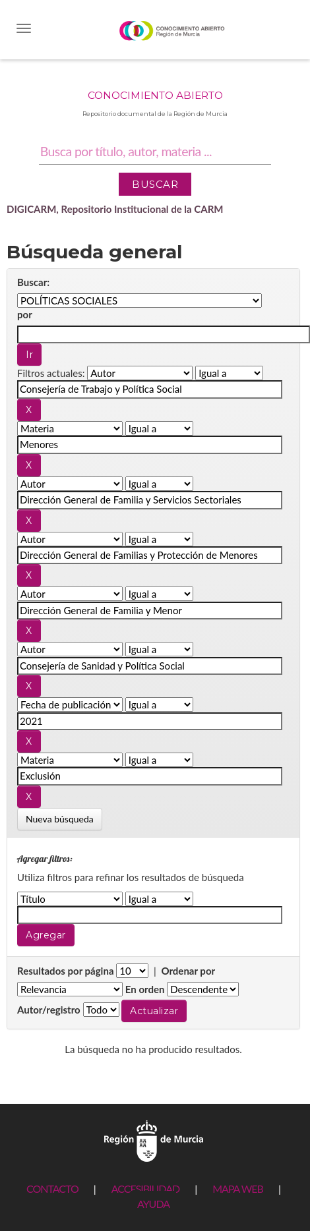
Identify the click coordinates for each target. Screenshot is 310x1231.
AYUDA (153, 1203)
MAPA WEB (237, 1188)
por (24, 314)
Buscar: (33, 282)
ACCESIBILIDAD (145, 1188)
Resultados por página (65, 971)
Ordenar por (188, 971)
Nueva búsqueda (60, 818)
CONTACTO (52, 1188)
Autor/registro (48, 1010)
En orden (145, 989)
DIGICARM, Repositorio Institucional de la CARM (115, 209)
